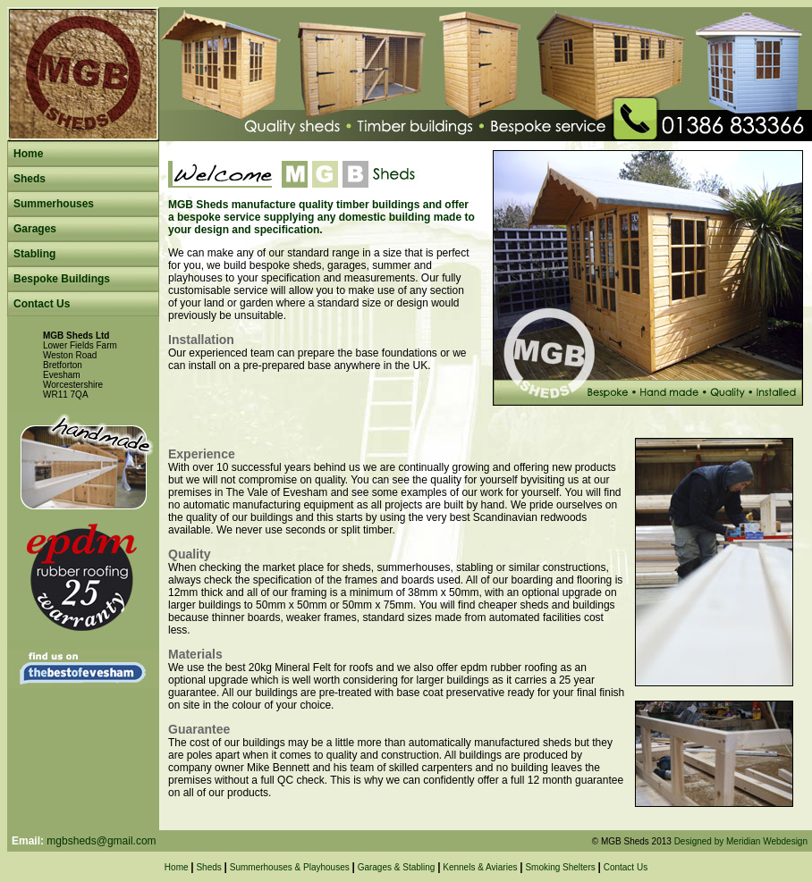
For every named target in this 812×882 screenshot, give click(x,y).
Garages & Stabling (397, 867)
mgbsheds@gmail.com (101, 841)
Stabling (34, 254)
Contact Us (41, 304)
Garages (34, 229)
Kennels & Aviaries (480, 867)
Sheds (29, 178)
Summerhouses (53, 203)
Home (28, 153)
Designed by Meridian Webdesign (741, 841)
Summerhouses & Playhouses (290, 867)
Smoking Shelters (560, 867)
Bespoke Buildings (61, 279)
